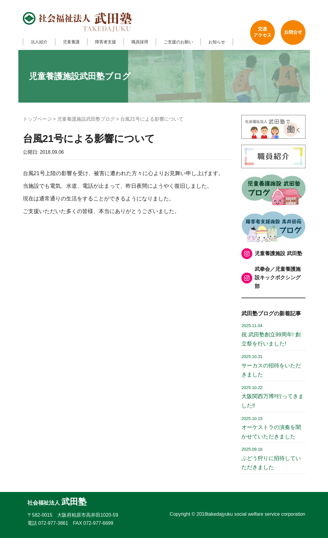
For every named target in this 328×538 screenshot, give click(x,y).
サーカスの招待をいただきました (271, 366)
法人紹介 (39, 41)
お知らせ (216, 41)
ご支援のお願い (178, 41)
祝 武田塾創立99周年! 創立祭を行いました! (271, 335)
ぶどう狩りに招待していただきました (271, 458)
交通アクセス (262, 32)
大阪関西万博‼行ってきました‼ (272, 397)
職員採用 (139, 41)
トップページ (37, 119)
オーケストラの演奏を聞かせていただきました (271, 428)
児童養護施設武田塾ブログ (86, 119)
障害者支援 (105, 41)
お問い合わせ (293, 32)
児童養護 (71, 41)
